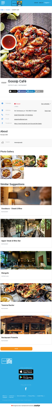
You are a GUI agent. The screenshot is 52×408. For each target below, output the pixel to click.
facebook (22, 91)
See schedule (45, 104)
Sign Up (41, 2)
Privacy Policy (31, 396)
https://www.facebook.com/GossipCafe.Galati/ (28, 123)
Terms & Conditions (21, 396)
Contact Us (11, 396)
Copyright (5, 397)
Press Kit (11, 397)
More (16, 348)
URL (38, 91)
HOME (1, 9)
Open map (48, 111)
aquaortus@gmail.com (20, 119)
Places (8, 9)
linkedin (30, 91)
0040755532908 (19, 115)
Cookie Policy (40, 396)
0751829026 (29, 115)
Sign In (36, 2)
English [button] (47, 2)
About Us (5, 396)
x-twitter (13, 91)
